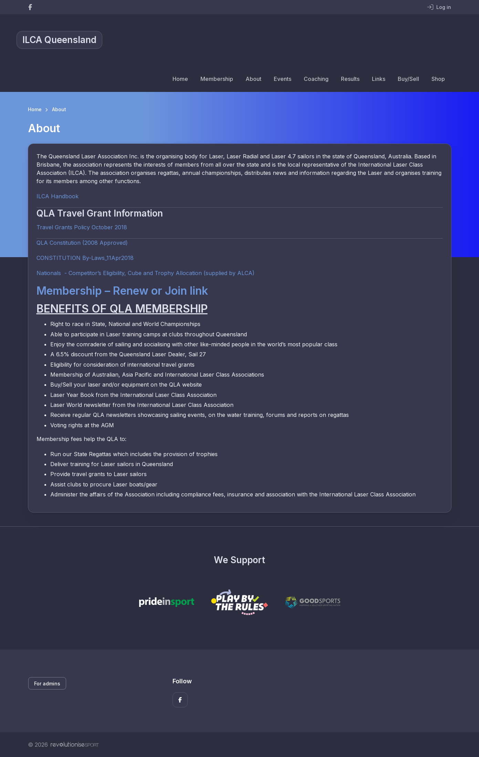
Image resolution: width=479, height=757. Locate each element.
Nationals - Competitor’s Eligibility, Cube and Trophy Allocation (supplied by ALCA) (145, 273)
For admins (47, 683)
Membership (216, 78)
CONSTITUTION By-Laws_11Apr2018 (85, 257)
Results (350, 78)
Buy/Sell (408, 78)
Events (282, 78)
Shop (438, 78)
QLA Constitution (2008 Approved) (82, 242)
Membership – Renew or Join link (122, 290)
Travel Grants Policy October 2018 (82, 227)
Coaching (316, 78)
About (253, 78)
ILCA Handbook (58, 196)
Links (378, 78)
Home (180, 78)
